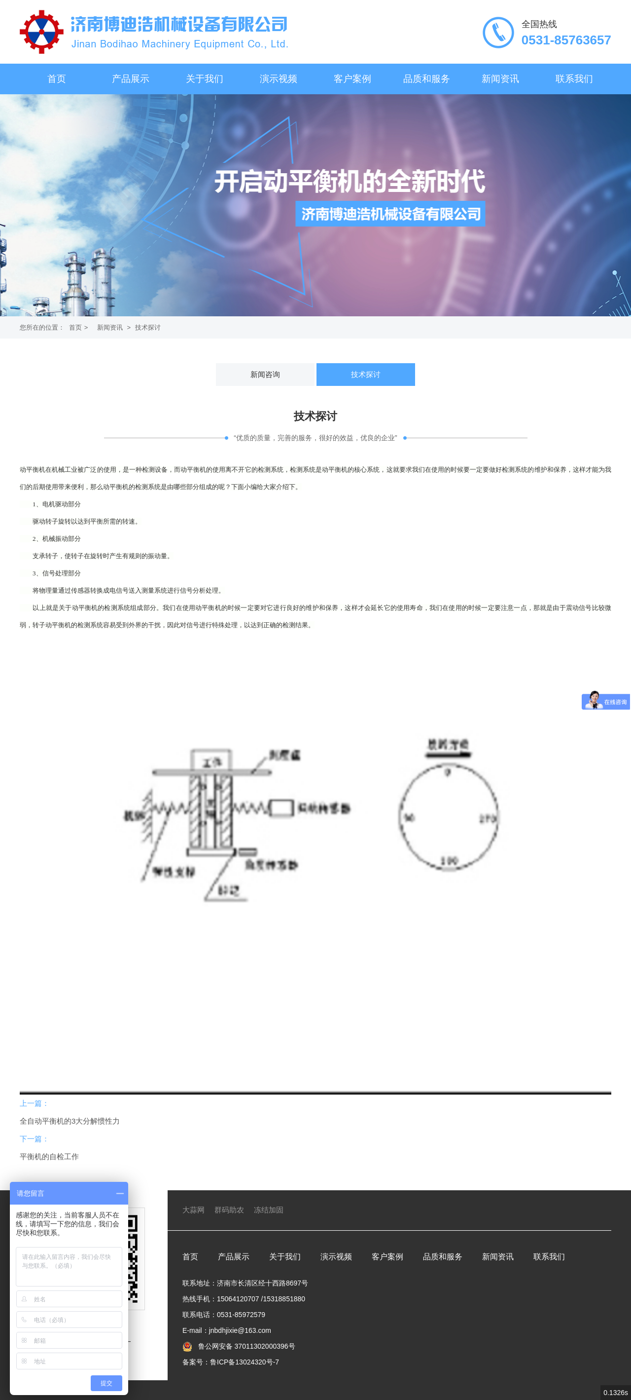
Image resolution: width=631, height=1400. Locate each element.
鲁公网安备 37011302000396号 (245, 1346)
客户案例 (352, 79)
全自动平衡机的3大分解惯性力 (70, 1121)
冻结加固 (268, 1210)
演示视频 (278, 79)
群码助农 (229, 1210)
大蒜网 (193, 1210)
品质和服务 (426, 79)
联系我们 (574, 79)
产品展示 (130, 79)
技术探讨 (148, 327)
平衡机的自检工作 (49, 1156)
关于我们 (204, 79)
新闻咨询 (265, 374)
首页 (56, 79)
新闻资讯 (500, 79)
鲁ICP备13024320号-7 (244, 1362)
